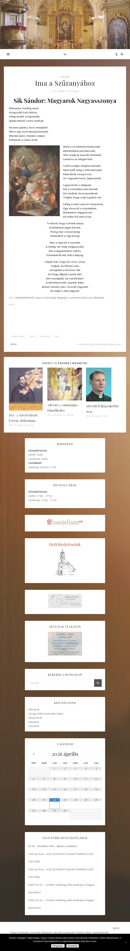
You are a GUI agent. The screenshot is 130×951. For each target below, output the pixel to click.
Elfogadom (57, 946)
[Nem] (125, 942)
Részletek (73, 946)
